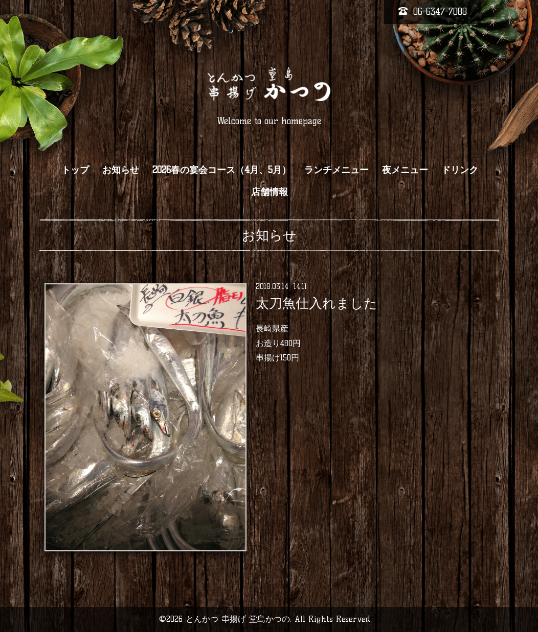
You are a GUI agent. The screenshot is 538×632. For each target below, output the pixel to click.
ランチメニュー (336, 170)
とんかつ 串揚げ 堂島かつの (238, 619)
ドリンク (459, 170)
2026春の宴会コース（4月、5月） (221, 170)
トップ (75, 170)
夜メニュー (405, 170)
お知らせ (120, 170)
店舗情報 (269, 192)
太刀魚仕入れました (316, 303)
